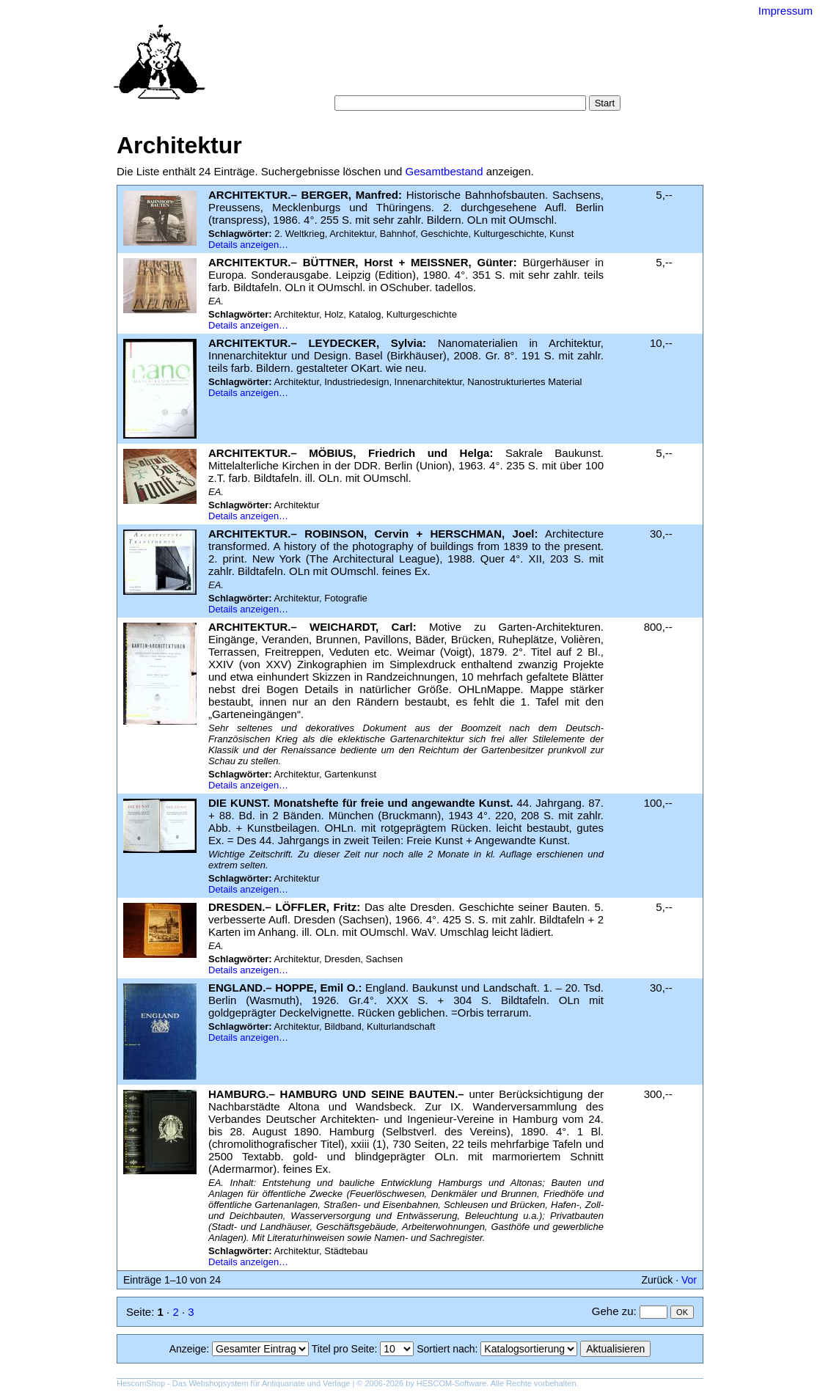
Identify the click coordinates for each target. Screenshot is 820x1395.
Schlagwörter (496, 65)
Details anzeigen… (248, 244)
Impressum (785, 10)
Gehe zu (613, 1311)
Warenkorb (378, 80)
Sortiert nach (446, 1349)
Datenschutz (477, 80)
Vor (689, 1280)
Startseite (329, 65)
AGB (426, 80)
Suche (377, 65)
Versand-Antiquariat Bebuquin (461, 33)
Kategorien (428, 65)
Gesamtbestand (444, 171)
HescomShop (141, 1383)
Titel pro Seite (343, 1349)
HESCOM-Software (451, 1383)
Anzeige (188, 1349)
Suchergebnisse (577, 65)
